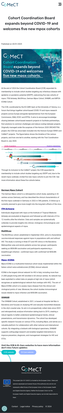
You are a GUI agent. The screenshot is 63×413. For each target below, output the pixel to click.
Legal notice (25, 406)
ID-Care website (27, 352)
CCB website (9, 352)
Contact (15, 406)
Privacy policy (37, 406)
